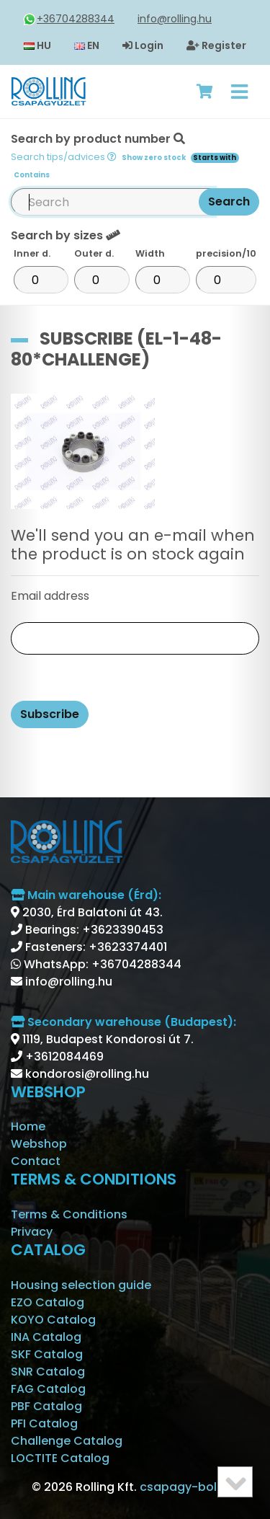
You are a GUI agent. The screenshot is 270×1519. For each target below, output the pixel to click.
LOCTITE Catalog (60, 1458)
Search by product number (125, 155)
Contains (32, 175)
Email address (50, 596)
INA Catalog (46, 1337)
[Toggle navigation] (239, 92)
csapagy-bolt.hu (189, 1487)
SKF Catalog (47, 1354)
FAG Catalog (48, 1389)
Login (142, 45)
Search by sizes (65, 235)
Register (216, 45)
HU (37, 45)
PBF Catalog (46, 1406)
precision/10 (226, 253)
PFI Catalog (44, 1423)
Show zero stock (154, 157)
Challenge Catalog (66, 1440)
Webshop (39, 1143)
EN (86, 45)
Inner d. (32, 253)
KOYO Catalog (53, 1319)
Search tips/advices (64, 157)
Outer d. (94, 253)
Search (229, 201)
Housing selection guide (81, 1285)
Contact (35, 1161)
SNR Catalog (48, 1371)
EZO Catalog (47, 1302)
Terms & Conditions (69, 1214)
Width (150, 253)
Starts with (214, 157)
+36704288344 (68, 19)
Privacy (32, 1231)
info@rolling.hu (175, 19)
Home (28, 1126)
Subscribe (49, 714)
